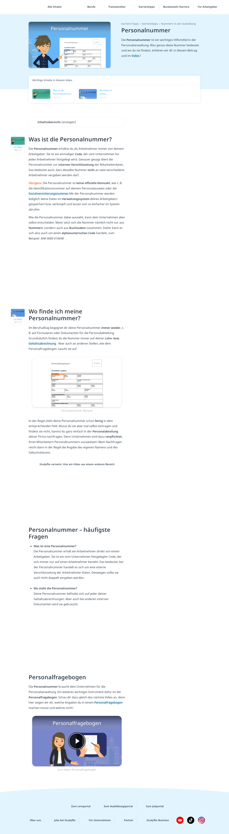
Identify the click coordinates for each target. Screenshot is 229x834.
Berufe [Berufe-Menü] (91, 7)
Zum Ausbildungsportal (115, 806)
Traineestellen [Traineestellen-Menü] (117, 7)
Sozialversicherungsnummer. (49, 193)
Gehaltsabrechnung (43, 343)
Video (135, 56)
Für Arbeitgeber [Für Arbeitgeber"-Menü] (208, 7)
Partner (125, 820)
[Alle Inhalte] (53, 7)
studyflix (23, 7)
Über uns (32, 820)
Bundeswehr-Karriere (176, 7)
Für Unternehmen (97, 820)
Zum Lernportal (78, 806)
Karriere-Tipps (130, 23)
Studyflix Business (155, 820)
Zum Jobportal (152, 806)
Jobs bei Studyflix (61, 820)
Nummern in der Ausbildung (178, 23)
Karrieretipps (147, 7)
